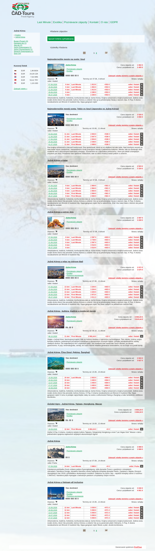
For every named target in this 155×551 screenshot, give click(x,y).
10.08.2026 (52, 388)
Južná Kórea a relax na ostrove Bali (65, 261)
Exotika (57, 22)
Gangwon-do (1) (20, 43)
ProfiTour (138, 547)
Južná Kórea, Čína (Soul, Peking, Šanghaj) (68, 352)
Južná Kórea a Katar (57, 160)
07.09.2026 (52, 466)
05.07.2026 (52, 95)
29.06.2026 (52, 92)
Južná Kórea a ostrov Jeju (60, 212)
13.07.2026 (52, 383)
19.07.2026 (52, 515)
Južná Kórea (71, 65)
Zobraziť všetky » (20, 89)
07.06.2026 (52, 84)
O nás (104, 22)
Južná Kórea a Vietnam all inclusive (65, 482)
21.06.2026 (52, 90)
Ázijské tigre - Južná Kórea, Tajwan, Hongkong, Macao (74, 404)
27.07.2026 (52, 385)
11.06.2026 (52, 137)
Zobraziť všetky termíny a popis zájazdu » (125, 76)
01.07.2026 (52, 144)
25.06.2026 (52, 142)
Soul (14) (17, 53)
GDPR (114, 22)
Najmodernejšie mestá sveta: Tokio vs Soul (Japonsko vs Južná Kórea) (83, 109)
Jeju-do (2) (18, 45)
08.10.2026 (52, 336)
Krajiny (18, 35)
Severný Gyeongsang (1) (23, 51)
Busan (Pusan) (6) (21, 41)
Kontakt (94, 22)
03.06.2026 (52, 134)
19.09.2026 (52, 429)
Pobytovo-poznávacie (75, 275)
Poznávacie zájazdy (75, 22)
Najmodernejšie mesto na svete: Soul (66, 59)
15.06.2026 (52, 87)
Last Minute (44, 22)
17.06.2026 (52, 139)
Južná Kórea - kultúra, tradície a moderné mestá (71, 311)
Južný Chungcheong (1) (23, 49)
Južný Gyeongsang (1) (22, 47)
